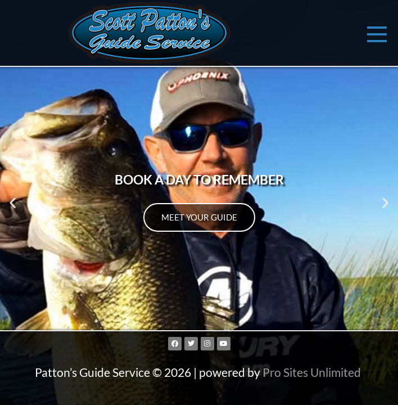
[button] (13, 203)
